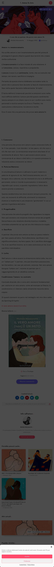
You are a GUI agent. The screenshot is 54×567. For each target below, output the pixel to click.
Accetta (27, 556)
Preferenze (27, 561)
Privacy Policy (31, 564)
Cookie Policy (23, 564)
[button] (51, 547)
